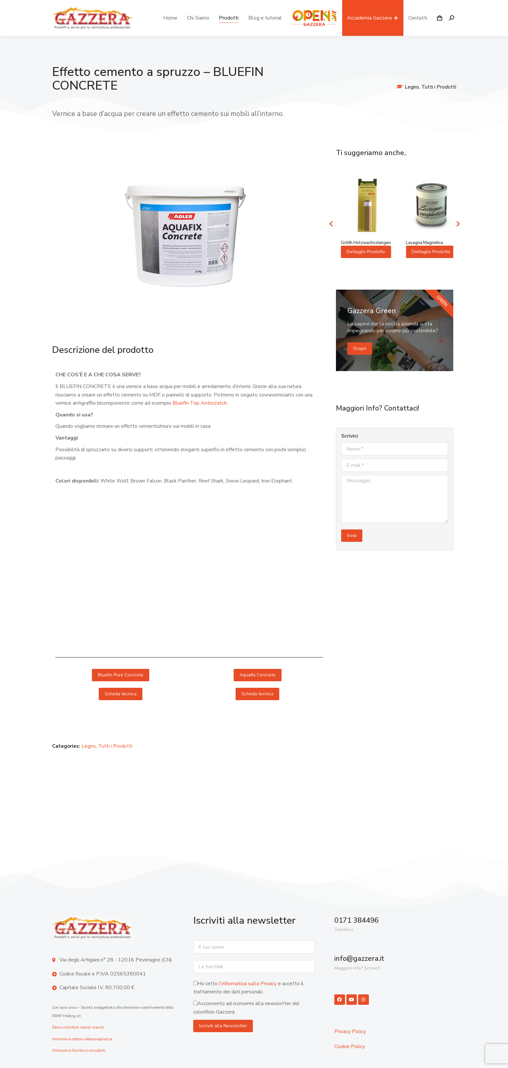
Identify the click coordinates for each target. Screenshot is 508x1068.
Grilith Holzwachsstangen (426, 243)
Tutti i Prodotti (438, 87)
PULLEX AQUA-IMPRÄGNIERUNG (353, 245)
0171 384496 (356, 920)
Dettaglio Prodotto (361, 257)
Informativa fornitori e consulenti (78, 1050)
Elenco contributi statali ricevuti (78, 1027)
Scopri (359, 353)
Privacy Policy (350, 1031)
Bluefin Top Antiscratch (199, 403)
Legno (412, 87)
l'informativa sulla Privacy (248, 983)
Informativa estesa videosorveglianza (82, 1039)
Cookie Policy (349, 1046)
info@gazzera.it (359, 958)
